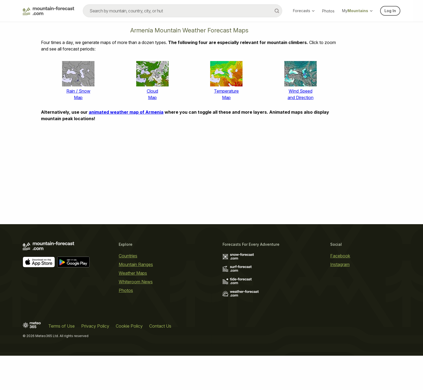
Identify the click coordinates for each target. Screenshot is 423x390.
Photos (328, 11)
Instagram (340, 264)
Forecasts (304, 10)
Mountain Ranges (136, 264)
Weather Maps (133, 273)
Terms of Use (61, 326)
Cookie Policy (129, 326)
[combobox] (182, 10)
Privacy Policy (95, 326)
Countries (128, 255)
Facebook (340, 255)
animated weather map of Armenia (126, 112)
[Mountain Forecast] (48, 10)
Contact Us (160, 326)
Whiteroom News (136, 281)
